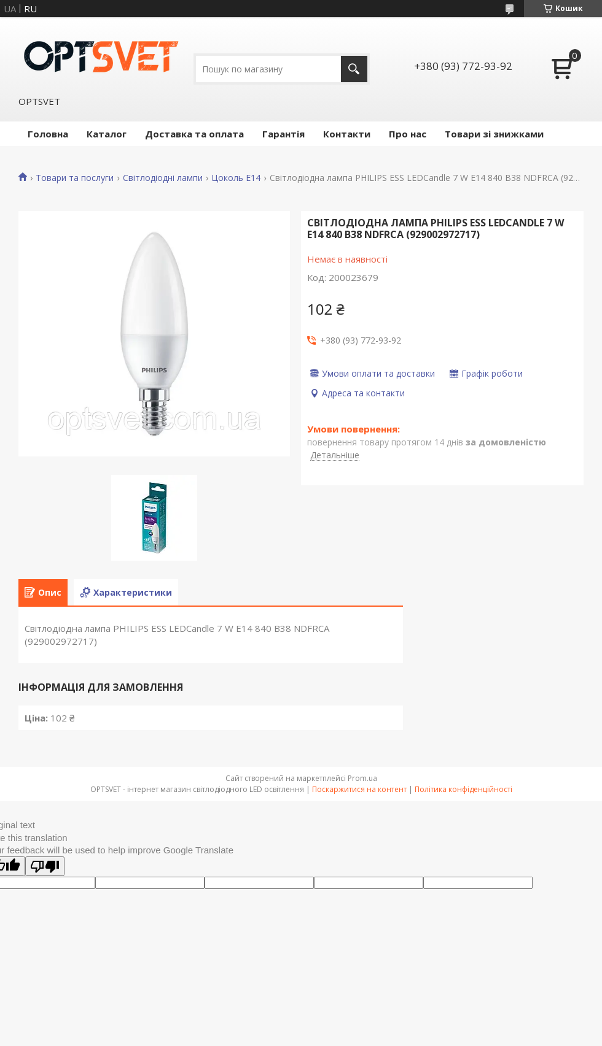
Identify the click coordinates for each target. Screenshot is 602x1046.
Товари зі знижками (494, 134)
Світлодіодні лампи (163, 177)
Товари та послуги (75, 177)
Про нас (407, 134)
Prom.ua (362, 778)
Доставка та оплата (194, 134)
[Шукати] (354, 69)
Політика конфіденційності (463, 789)
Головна (48, 134)
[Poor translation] (44, 866)
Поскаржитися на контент (359, 789)
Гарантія (283, 134)
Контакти (346, 134)
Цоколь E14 (235, 177)
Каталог (107, 134)
